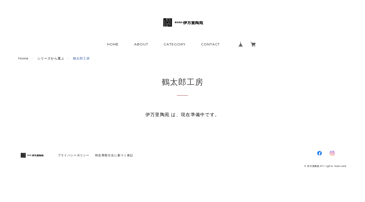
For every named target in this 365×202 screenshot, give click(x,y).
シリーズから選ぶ (50, 58)
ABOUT (141, 44)
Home (23, 58)
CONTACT (210, 44)
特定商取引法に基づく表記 (114, 155)
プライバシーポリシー (74, 155)
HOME (113, 44)
